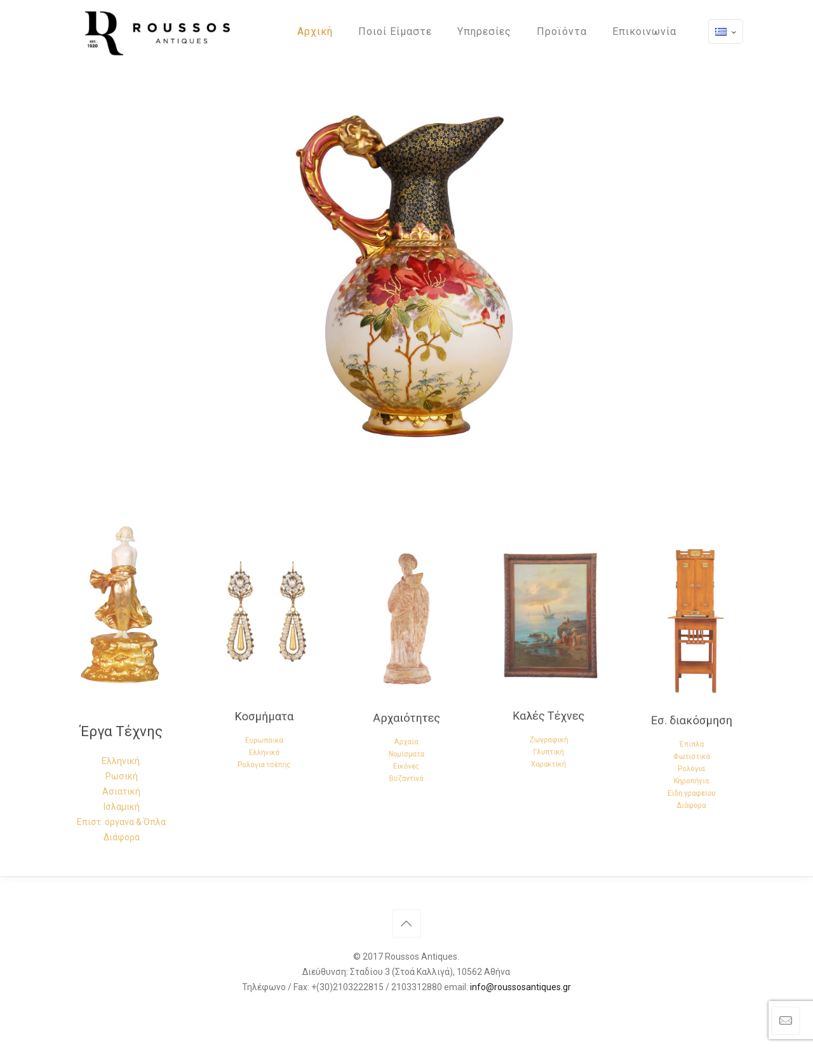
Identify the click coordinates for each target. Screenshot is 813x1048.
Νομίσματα (406, 720)
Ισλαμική (122, 807)
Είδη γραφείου (691, 750)
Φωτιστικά (691, 727)
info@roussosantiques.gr (520, 987)
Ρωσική (121, 776)
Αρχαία (406, 712)
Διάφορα (122, 837)
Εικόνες (406, 727)
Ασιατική (121, 791)
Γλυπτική (549, 716)
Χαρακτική (549, 724)
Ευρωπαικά (264, 708)
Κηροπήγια (691, 743)
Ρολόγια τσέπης (264, 724)
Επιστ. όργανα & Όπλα (121, 822)
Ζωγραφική (549, 708)
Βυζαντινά (406, 736)
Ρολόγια (691, 735)
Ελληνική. (122, 761)
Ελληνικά (264, 716)
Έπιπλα (691, 719)
